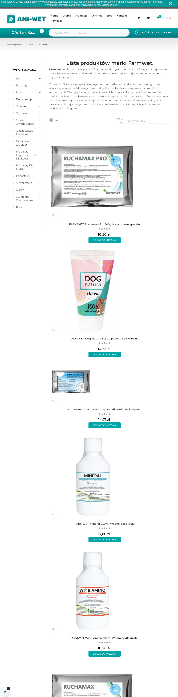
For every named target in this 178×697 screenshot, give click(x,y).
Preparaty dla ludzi (24, 167)
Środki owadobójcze (25, 122)
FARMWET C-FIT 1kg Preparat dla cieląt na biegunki (63, 344)
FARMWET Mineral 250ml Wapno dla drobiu (157, 167)
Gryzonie (21, 113)
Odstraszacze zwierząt (24, 142)
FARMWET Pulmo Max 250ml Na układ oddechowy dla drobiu (63, 285)
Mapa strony (99, 442)
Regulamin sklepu (102, 424)
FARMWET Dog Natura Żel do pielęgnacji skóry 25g (94, 167)
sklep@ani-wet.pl (18, 438)
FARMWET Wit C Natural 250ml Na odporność (157, 226)
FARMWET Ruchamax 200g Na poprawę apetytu (94, 226)
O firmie (96, 418)
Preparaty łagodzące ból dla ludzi (26, 155)
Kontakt (96, 436)
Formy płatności (73, 428)
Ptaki (19, 207)
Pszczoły (21, 85)
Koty (19, 92)
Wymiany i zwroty (74, 434)
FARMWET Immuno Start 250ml (125, 226)
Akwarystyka (24, 183)
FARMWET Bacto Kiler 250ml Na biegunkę (125, 285)
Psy (18, 78)
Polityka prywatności (70, 442)
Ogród (20, 189)
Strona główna (24, 70)
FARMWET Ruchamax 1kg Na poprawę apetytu (94, 344)
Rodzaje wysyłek (73, 422)
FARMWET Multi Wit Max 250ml (94, 285)
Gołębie (21, 106)
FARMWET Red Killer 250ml (156, 285)
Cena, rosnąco (149, 120)
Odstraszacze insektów (24, 132)
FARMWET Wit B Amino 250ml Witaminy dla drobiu (63, 226)
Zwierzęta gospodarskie (25, 198)
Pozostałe (22, 176)
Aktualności (98, 430)
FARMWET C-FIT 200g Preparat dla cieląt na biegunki (125, 167)
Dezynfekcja (24, 99)
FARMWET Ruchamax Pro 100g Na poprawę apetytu (63, 167)
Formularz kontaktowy (70, 451)
